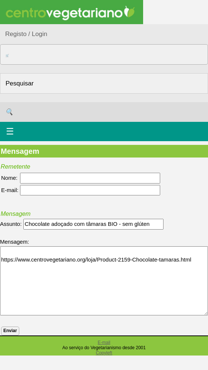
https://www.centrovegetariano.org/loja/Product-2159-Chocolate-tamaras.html (104, 280)
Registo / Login (26, 34)
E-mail (104, 342)
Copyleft (104, 353)
